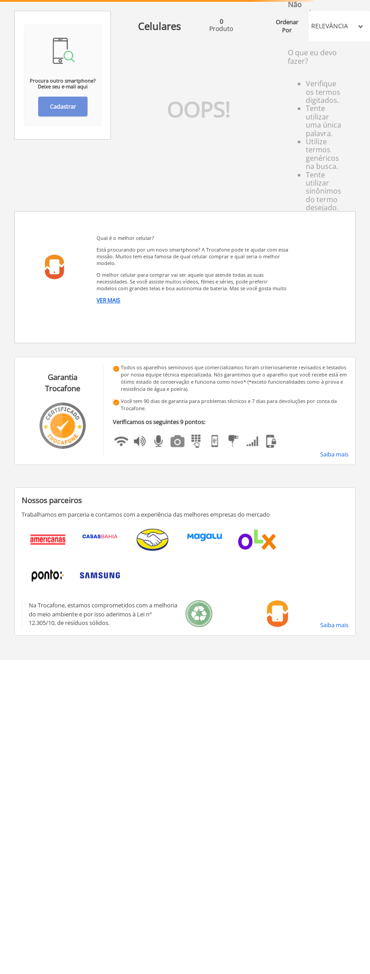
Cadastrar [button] (63, 106)
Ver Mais (108, 300)
